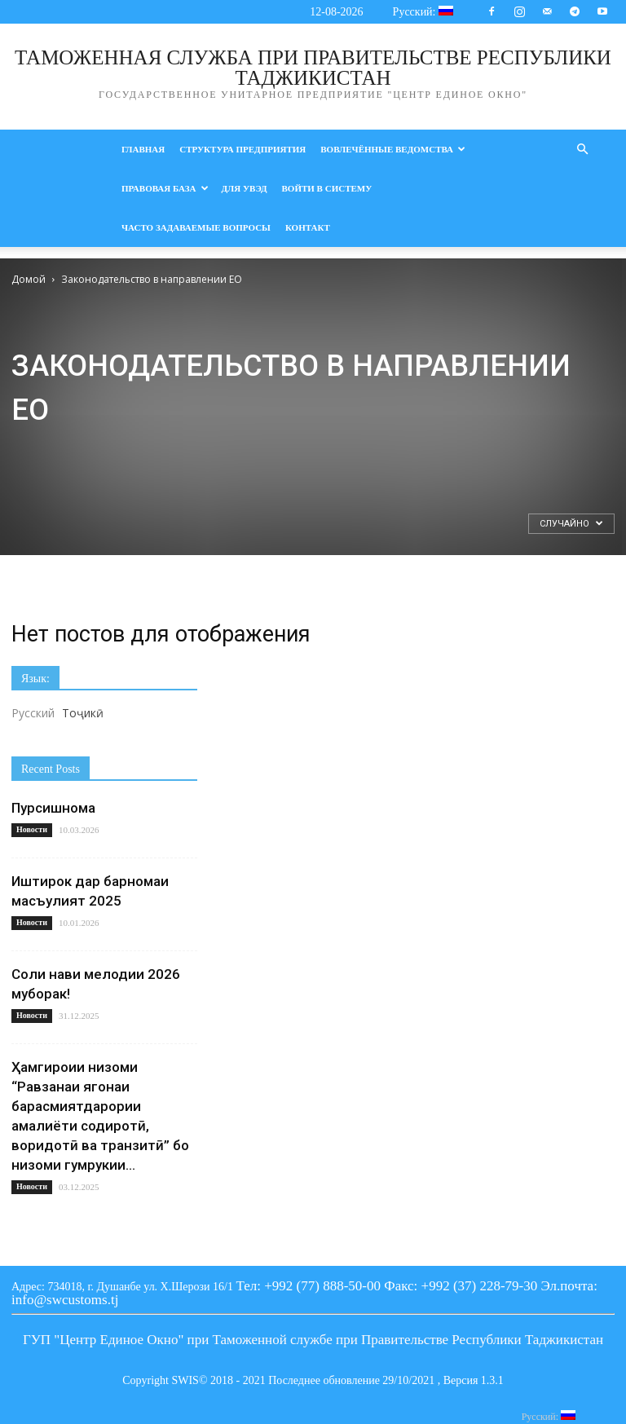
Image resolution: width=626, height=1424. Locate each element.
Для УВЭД (244, 188)
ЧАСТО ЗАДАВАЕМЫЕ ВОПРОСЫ (196, 227)
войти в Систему (327, 188)
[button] (582, 149)
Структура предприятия (242, 149)
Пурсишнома (53, 808)
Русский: (423, 12)
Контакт (307, 227)
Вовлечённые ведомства (392, 149)
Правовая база (165, 188)
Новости (31, 829)
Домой (28, 279)
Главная (143, 149)
